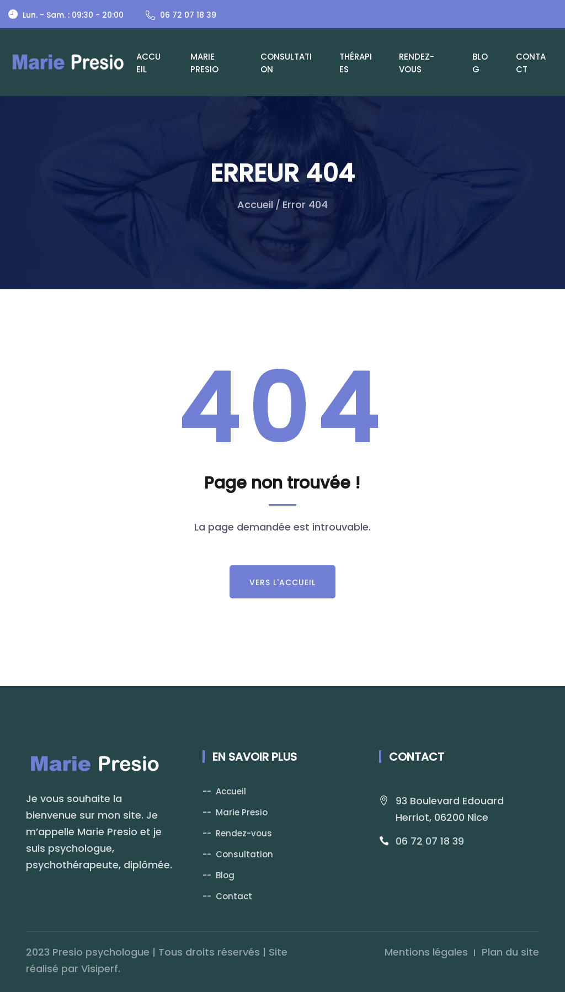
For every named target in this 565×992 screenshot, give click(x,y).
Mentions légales (426, 952)
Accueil (148, 63)
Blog (480, 63)
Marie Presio (204, 63)
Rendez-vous (416, 63)
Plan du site (510, 952)
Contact (531, 63)
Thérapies (355, 63)
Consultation (286, 63)
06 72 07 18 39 (430, 841)
